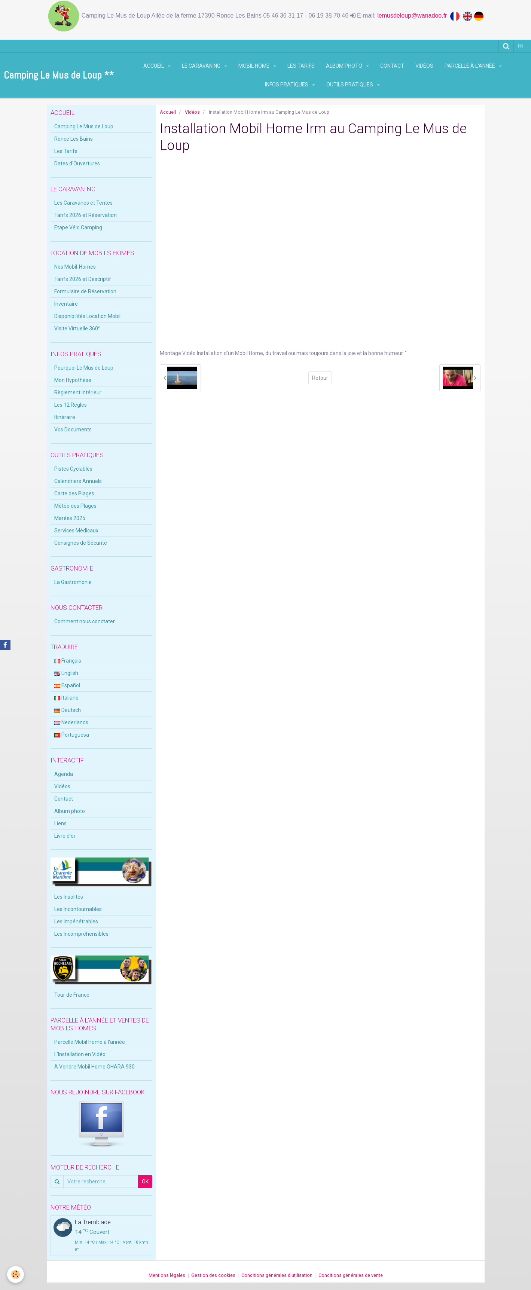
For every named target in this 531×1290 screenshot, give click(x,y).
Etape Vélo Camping (78, 227)
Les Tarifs (301, 66)
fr (521, 45)
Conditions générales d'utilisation (276, 1275)
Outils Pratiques (350, 85)
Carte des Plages (74, 493)
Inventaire (66, 304)
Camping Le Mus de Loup (83, 126)
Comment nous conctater (84, 621)
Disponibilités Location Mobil (87, 316)
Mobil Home (254, 66)
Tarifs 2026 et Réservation (85, 215)
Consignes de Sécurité (80, 543)
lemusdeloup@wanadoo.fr (413, 15)
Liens (60, 823)
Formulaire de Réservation (85, 291)
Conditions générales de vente (350, 1275)
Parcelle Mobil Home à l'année (89, 1042)
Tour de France (71, 995)
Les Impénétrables (76, 921)
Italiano (66, 698)
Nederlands (71, 722)
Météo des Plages (75, 506)
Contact (392, 66)
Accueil (154, 66)
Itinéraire (64, 417)
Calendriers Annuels (78, 481)
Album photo (344, 66)
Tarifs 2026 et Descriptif (82, 279)
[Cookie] (15, 1274)
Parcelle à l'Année (470, 66)
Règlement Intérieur (77, 392)
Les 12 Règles (70, 405)
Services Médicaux (76, 531)
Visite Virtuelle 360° (77, 328)
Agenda (63, 774)
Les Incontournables (78, 909)
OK (145, 1181)
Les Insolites (68, 897)
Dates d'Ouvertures (77, 163)
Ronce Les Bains (73, 139)
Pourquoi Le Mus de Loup (83, 368)
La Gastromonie (73, 582)
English (66, 673)
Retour (320, 378)
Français (67, 661)
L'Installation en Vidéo (80, 1054)
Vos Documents (73, 429)
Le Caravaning (202, 66)
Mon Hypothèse (72, 380)
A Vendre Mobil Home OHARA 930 (94, 1067)
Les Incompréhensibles (81, 934)
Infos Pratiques (287, 85)
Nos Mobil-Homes (75, 267)
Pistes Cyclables (73, 469)
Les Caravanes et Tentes (83, 203)
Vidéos (424, 66)
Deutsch (67, 710)
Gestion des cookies (213, 1275)
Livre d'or (65, 836)
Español (67, 685)
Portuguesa (71, 735)
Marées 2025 (69, 518)
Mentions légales (167, 1275)
